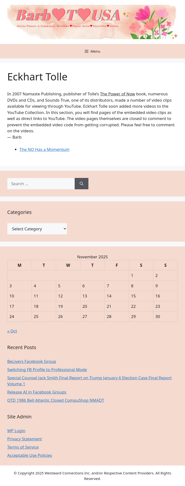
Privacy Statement (24, 439)
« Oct (12, 331)
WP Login (16, 430)
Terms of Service (23, 447)
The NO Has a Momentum (44, 149)
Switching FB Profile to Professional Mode (47, 369)
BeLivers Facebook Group (31, 361)
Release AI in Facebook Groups (36, 392)
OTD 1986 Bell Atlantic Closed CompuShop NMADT (55, 400)
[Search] (81, 184)
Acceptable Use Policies (29, 455)
